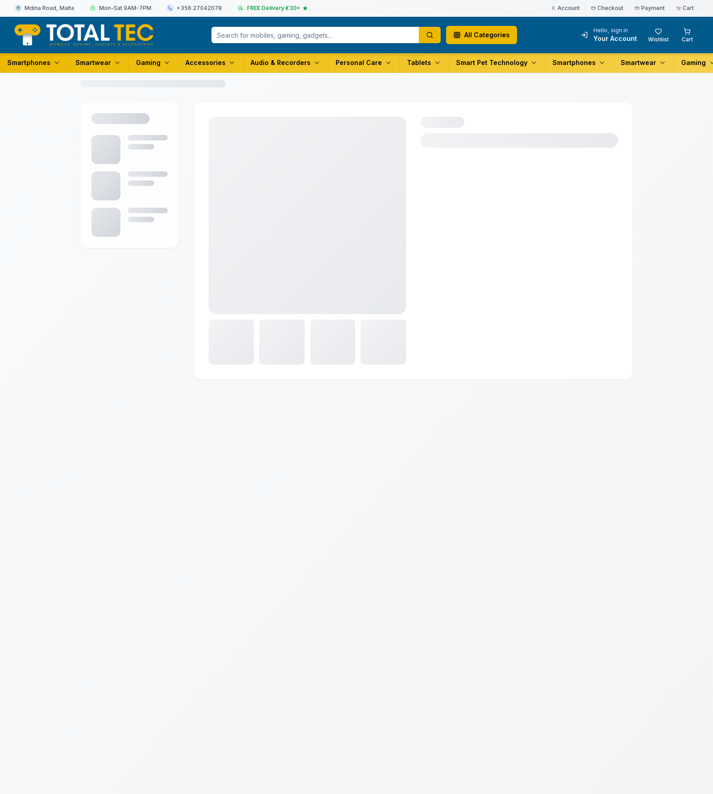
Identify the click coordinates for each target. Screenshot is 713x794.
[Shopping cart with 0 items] (687, 35)
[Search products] (430, 35)
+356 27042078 (199, 8)
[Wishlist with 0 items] (658, 35)
